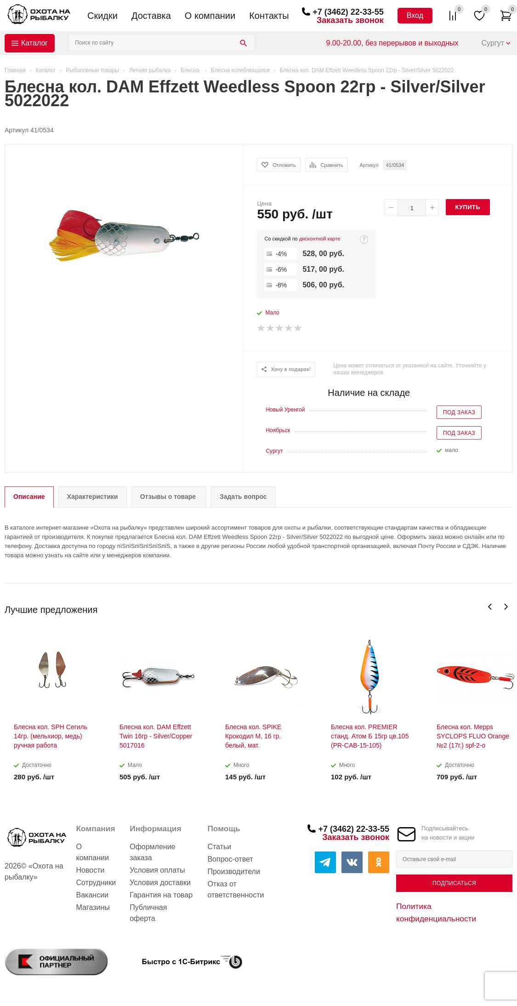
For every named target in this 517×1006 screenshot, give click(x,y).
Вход (415, 15)
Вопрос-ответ (230, 859)
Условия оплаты (157, 870)
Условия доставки (160, 882)
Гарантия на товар (161, 895)
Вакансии (92, 895)
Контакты (269, 16)
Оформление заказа (152, 852)
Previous (490, 606)
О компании (210, 16)
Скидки (102, 16)
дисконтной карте (320, 238)
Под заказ (459, 412)
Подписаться (454, 883)
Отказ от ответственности (235, 889)
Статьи (219, 847)
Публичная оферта (148, 912)
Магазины (93, 907)
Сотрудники (96, 882)
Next (505, 606)
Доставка (151, 16)
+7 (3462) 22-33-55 (348, 12)
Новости (90, 870)
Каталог (34, 43)
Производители (233, 871)
